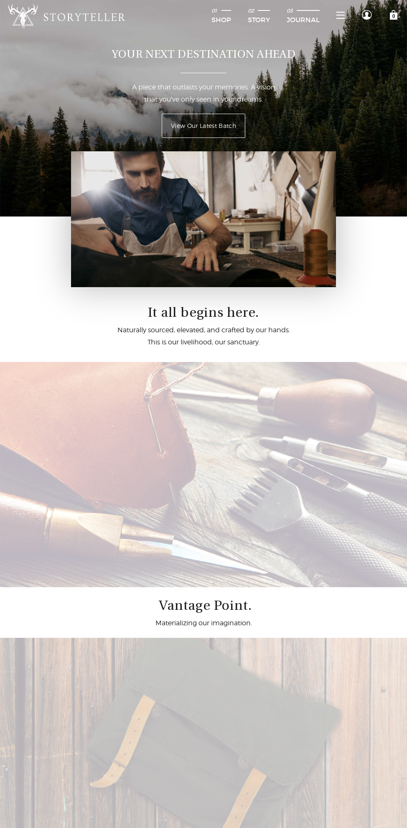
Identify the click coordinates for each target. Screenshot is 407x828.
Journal (303, 16)
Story (259, 16)
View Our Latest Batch (203, 125)
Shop (221, 16)
